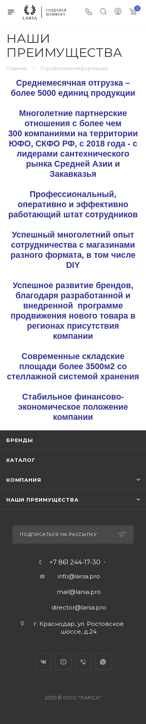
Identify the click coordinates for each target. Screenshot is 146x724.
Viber (83, 662)
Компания (23, 480)
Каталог (20, 460)
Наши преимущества (42, 500)
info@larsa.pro (79, 576)
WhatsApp (103, 662)
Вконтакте (43, 662)
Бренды (19, 440)
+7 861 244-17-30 (74, 562)
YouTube (63, 662)
